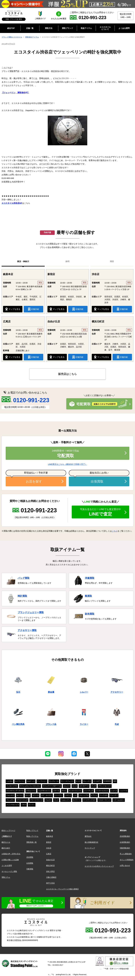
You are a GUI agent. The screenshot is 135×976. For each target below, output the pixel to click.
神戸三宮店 (50, 883)
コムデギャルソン (44, 791)
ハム (75, 795)
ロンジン (31, 805)
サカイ (64, 791)
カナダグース (84, 786)
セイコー (20, 795)
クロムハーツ (31, 791)
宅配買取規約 (125, 848)
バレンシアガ (84, 795)
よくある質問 (7, 866)
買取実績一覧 (31, 842)
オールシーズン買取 (9, 871)
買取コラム (6, 877)
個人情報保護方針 (91, 842)
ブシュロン (10, 800)
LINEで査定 (100, 512)
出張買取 (97, 481)
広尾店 (48, 854)
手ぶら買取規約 (126, 854)
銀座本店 (49, 836)
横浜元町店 (50, 866)
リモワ (23, 805)
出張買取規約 (125, 842)
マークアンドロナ (89, 800)
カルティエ (31, 781)
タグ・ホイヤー (46, 795)
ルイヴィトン (20, 781)
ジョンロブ (10, 795)
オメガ (78, 781)
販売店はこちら (67, 374)
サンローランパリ (75, 791)
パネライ (68, 795)
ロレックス (87, 781)
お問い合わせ (125, 866)
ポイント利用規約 (126, 860)
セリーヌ (35, 795)
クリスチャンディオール (15, 791)
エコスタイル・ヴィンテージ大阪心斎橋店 (62, 889)
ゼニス (27, 795)
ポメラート (77, 800)
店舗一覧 (49, 830)
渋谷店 (48, 848)
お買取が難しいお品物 (10, 860)
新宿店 (48, 842)
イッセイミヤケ (11, 786)
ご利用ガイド (7, 836)
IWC (114, 781)
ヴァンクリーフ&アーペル (52, 786)
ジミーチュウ (88, 791)
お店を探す (34, 481)
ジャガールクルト (102, 791)
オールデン (97, 781)
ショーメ (114, 791)
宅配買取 (65, 453)
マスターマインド (104, 800)
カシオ (74, 786)
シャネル (9, 781)
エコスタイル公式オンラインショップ (99, 866)
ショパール (123, 791)
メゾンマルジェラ (12, 805)
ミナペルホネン (118, 800)
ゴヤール (56, 791)
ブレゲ (56, 800)
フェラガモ (104, 795)
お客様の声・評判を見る (11, 854)
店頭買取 (29, 857)
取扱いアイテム (32, 836)
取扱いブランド (32, 830)
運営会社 (88, 836)
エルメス (67, 786)
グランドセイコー (104, 786)
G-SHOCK (107, 781)
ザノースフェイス (67, 781)
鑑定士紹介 (6, 848)
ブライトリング (22, 800)
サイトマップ (90, 848)
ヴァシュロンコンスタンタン (30, 786)
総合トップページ (8, 830)
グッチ (93, 786)
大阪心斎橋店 (51, 877)
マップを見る (12, 309)
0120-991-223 (25, 400)
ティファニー (42, 781)
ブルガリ (48, 800)
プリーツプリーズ (36, 800)
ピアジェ (94, 795)
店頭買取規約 (125, 836)
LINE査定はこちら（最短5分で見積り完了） (67, 464)
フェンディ (114, 795)
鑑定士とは (6, 842)
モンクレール (54, 781)
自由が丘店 (50, 860)
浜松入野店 (50, 871)
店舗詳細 (33, 309)
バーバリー (58, 795)
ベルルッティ (65, 800)
